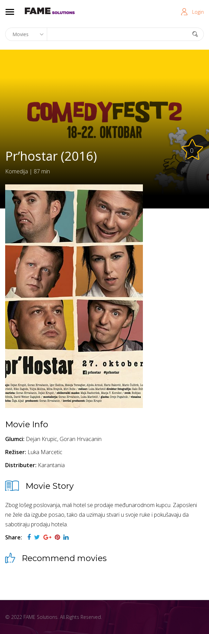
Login (198, 12)
